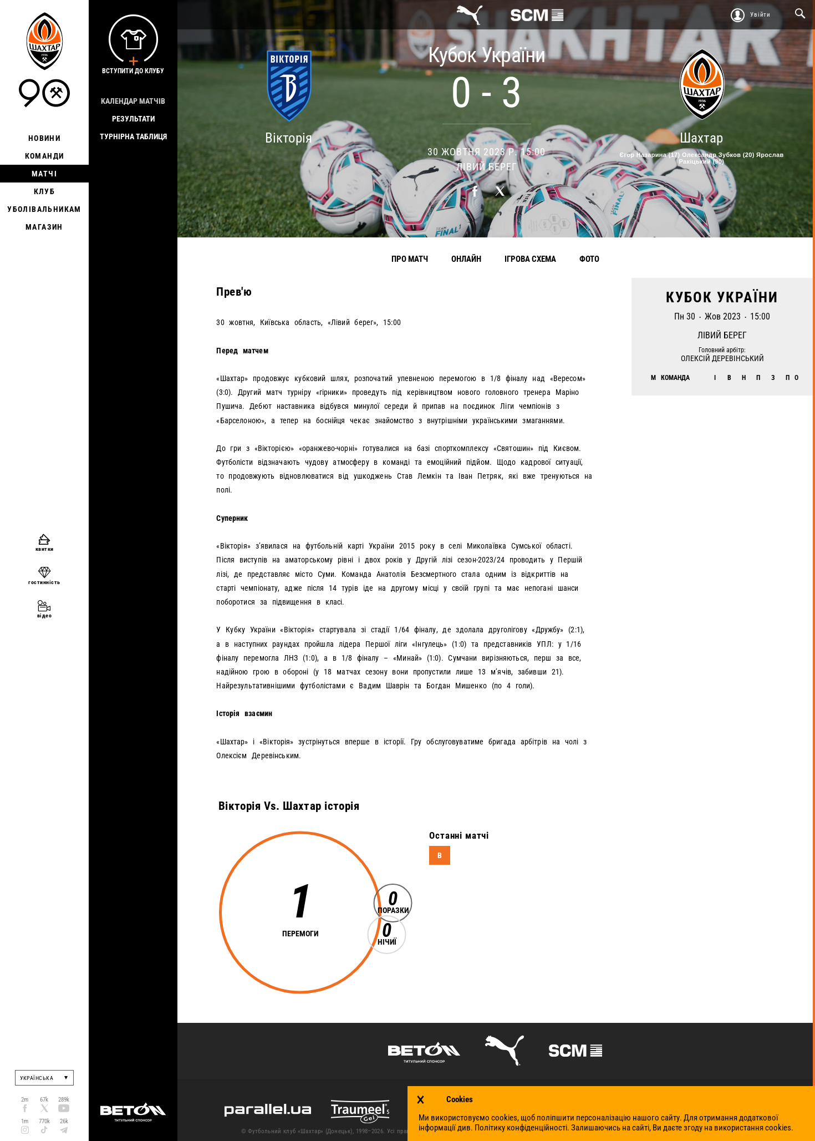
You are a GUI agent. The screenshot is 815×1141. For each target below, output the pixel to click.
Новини (44, 138)
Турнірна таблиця (133, 136)
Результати (133, 118)
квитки (44, 549)
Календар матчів (133, 101)
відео (44, 615)
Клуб (44, 191)
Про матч (409, 259)
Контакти (514, 1131)
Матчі (44, 173)
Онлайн (466, 259)
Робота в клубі (725, 1131)
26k (64, 1121)
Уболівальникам (44, 209)
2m (24, 1099)
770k (44, 1121)
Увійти (760, 14)
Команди (44, 155)
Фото (589, 259)
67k (44, 1099)
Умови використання (571, 1131)
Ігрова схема (530, 259)
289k (63, 1099)
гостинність (44, 582)
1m (24, 1121)
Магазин (44, 226)
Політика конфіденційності (652, 1131)
